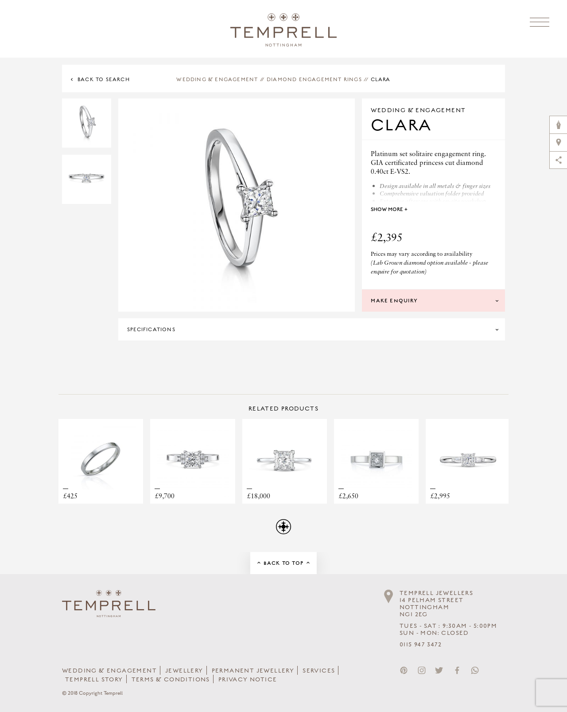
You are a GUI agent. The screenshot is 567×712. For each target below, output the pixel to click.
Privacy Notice (247, 680)
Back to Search (104, 79)
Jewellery (184, 671)
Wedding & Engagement (217, 79)
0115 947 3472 (421, 644)
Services (319, 671)
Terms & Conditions (171, 680)
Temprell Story (94, 680)
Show (389, 209)
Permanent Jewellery (253, 671)
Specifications (151, 329)
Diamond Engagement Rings (314, 79)
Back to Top (283, 563)
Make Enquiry (394, 300)
